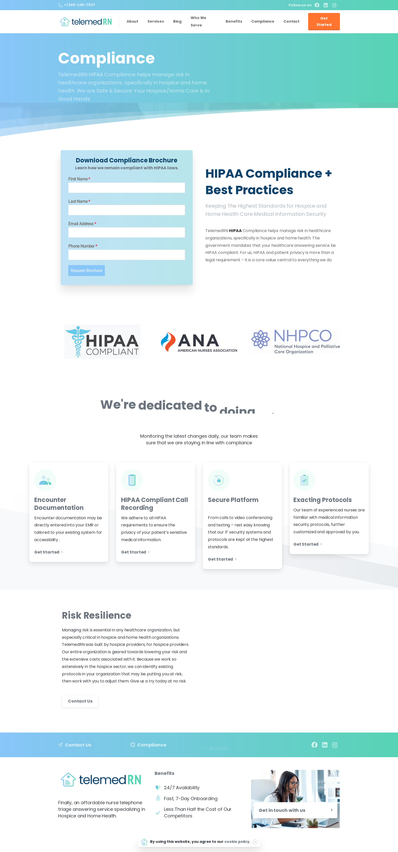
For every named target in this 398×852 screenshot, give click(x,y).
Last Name (79, 201)
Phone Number (82, 246)
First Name (79, 179)
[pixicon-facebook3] (314, 749)
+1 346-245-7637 (76, 5)
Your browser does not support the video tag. (271, 652)
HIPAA (235, 231)
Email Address (82, 223)
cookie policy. (237, 841)
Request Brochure (86, 270)
